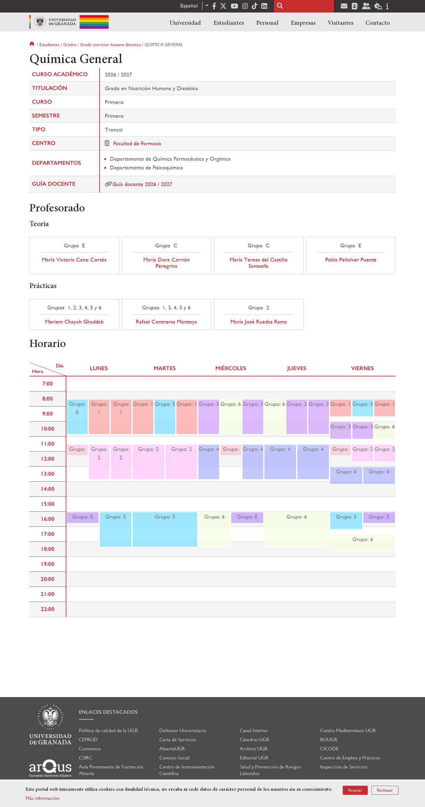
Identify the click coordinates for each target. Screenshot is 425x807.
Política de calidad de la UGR (108, 730)
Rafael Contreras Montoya (166, 321)
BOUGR (328, 739)
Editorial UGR (254, 758)
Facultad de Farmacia (137, 143)
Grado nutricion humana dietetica (110, 44)
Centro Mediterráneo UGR (348, 730)
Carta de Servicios (177, 739)
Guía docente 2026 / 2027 (142, 184)
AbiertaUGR (172, 749)
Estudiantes (228, 23)
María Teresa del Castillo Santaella (259, 262)
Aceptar (355, 790)
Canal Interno (254, 730)
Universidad (185, 23)
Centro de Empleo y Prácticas (350, 758)
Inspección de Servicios (343, 767)
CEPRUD (88, 739)
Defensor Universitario (182, 730)
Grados (69, 44)
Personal (267, 23)
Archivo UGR (254, 749)
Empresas (303, 23)
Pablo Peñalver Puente (350, 259)
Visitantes (340, 23)
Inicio (32, 44)
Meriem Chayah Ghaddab (74, 321)
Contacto (378, 23)
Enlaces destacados (108, 712)
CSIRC (85, 758)
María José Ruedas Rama (258, 321)
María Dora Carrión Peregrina (166, 262)
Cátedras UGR (254, 739)
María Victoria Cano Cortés (74, 259)
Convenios (90, 749)
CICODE (329, 749)
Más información (42, 798)
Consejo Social (174, 758)
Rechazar (385, 790)
